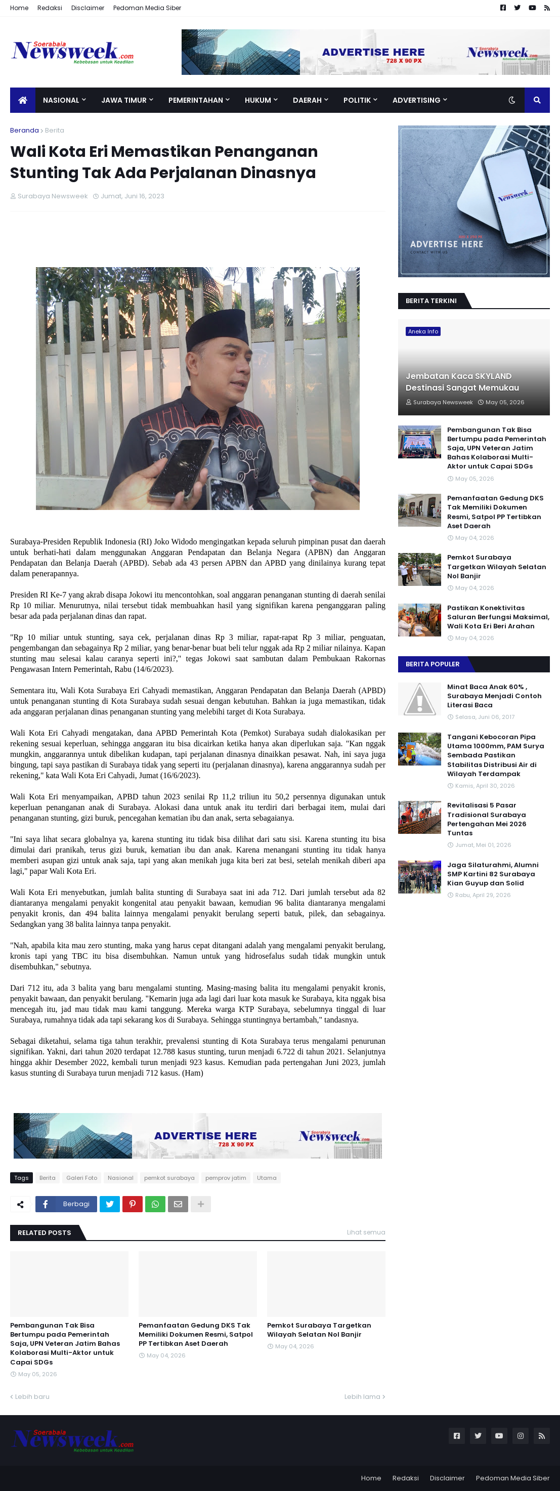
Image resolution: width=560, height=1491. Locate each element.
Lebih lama (362, 1396)
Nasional (121, 1178)
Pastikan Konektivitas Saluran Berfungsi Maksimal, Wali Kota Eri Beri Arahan (498, 617)
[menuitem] (22, 100)
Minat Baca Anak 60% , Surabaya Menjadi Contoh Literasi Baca (494, 696)
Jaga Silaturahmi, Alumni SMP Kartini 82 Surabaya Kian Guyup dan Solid (493, 874)
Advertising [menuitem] (417, 100)
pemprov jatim (225, 1178)
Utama (267, 1178)
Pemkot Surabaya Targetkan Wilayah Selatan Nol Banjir (319, 1330)
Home (19, 8)
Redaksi (49, 8)
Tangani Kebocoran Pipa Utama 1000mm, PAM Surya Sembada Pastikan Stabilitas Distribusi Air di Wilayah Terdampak (495, 756)
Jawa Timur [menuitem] (124, 100)
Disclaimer (87, 8)
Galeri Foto (81, 1178)
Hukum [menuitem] (258, 100)
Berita (54, 130)
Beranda (24, 130)
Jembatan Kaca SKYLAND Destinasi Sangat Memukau (462, 382)
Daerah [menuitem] (307, 100)
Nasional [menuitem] (61, 100)
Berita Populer (433, 664)
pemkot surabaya (169, 1178)
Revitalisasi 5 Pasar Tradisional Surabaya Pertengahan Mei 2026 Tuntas (487, 819)
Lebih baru (32, 1396)
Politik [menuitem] (357, 100)
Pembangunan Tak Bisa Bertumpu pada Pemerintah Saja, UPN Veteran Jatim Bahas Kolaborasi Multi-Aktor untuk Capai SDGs (65, 1344)
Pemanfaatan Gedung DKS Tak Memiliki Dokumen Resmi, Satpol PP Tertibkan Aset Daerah (196, 1334)
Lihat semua (366, 1232)
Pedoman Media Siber (147, 8)
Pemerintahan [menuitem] (195, 100)
